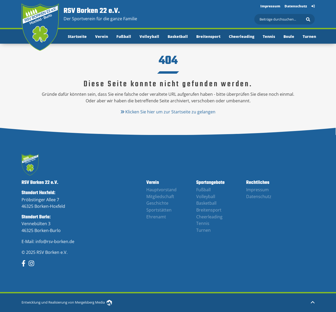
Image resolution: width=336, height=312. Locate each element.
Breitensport (208, 36)
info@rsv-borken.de (54, 241)
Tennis (269, 36)
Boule (288, 36)
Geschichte (157, 203)
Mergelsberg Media (93, 302)
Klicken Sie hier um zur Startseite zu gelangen (168, 112)
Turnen (309, 36)
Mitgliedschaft (160, 196)
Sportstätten (159, 210)
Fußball (123, 36)
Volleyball (149, 36)
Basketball (178, 36)
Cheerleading (241, 36)
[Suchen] (284, 19)
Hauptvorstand (161, 190)
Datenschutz (296, 6)
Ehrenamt (156, 217)
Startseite (77, 36)
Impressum (270, 6)
